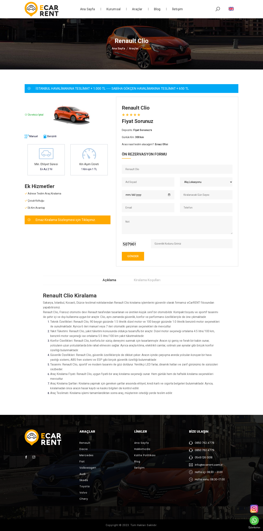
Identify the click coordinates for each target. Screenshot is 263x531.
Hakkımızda (142, 449)
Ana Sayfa (87, 9)
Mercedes (86, 455)
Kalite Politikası (145, 455)
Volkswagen (87, 468)
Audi (82, 474)
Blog (157, 9)
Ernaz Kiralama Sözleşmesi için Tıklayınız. (66, 220)
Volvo (83, 492)
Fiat (82, 461)
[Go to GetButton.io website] (254, 527)
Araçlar (137, 9)
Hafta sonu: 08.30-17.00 (210, 479)
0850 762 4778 (204, 443)
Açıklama (109, 280)
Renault (84, 443)
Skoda (83, 480)
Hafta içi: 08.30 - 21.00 (209, 472)
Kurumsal (113, 9)
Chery (83, 499)
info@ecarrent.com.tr (209, 465)
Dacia (83, 449)
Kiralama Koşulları (147, 280)
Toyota (84, 486)
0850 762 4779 (204, 450)
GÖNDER (133, 256)
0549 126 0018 (203, 457)
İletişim (177, 9)
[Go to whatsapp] (254, 520)
